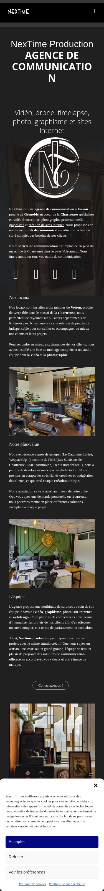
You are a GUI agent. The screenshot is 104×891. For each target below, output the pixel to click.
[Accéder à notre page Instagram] (74, 277)
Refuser (16, 856)
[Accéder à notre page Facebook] (15, 277)
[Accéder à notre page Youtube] (36, 277)
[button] (95, 785)
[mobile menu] (93, 11)
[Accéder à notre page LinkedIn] (55, 277)
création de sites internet (46, 225)
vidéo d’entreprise (27, 219)
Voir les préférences (27, 872)
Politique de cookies (32, 884)
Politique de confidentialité (67, 884)
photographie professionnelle (62, 219)
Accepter (17, 841)
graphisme (16, 225)
